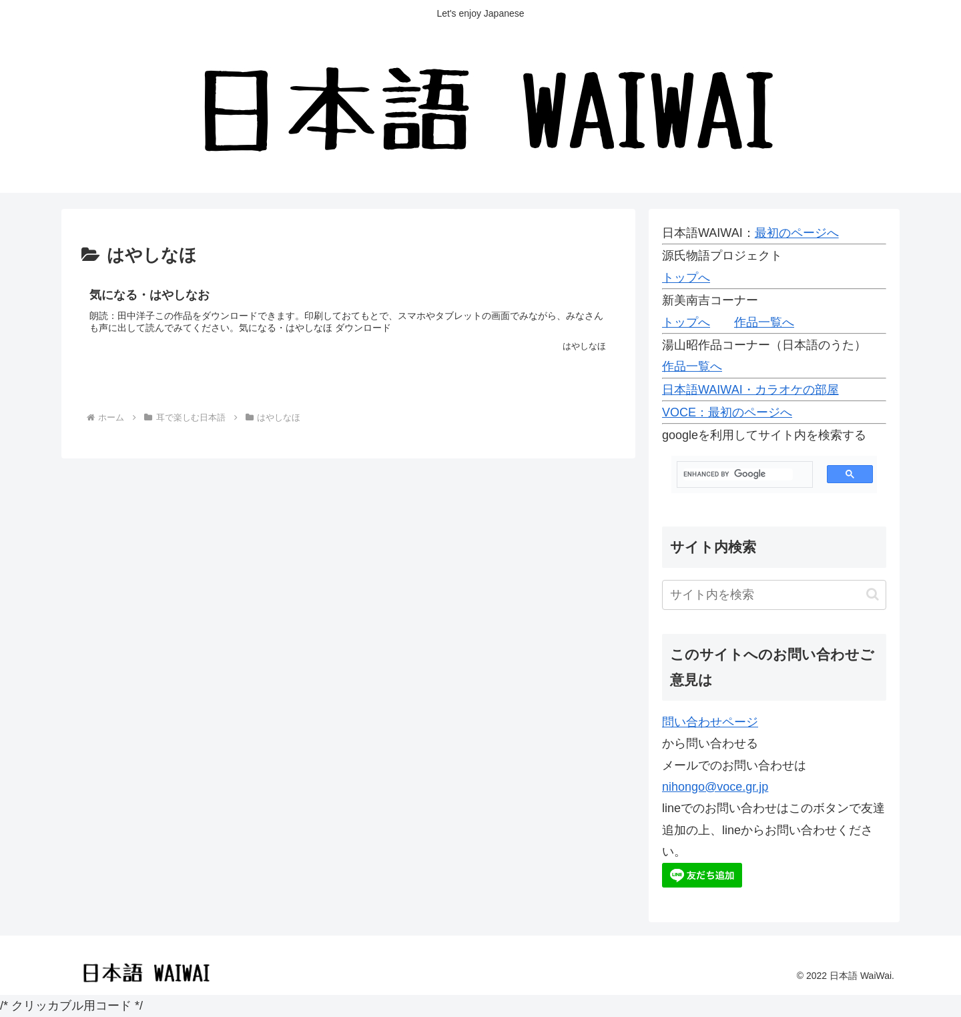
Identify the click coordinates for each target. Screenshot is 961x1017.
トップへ (686, 277)
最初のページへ (797, 233)
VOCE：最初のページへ (727, 412)
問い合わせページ (710, 722)
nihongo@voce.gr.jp (715, 786)
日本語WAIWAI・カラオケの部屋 (750, 389)
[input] (774, 595)
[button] (872, 594)
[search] (738, 474)
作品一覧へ (764, 322)
